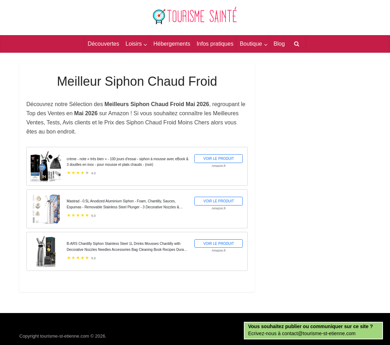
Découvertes (103, 44)
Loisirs (133, 44)
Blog (279, 44)
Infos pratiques (214, 44)
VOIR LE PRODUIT (218, 159)
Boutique (251, 44)
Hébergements (171, 44)
